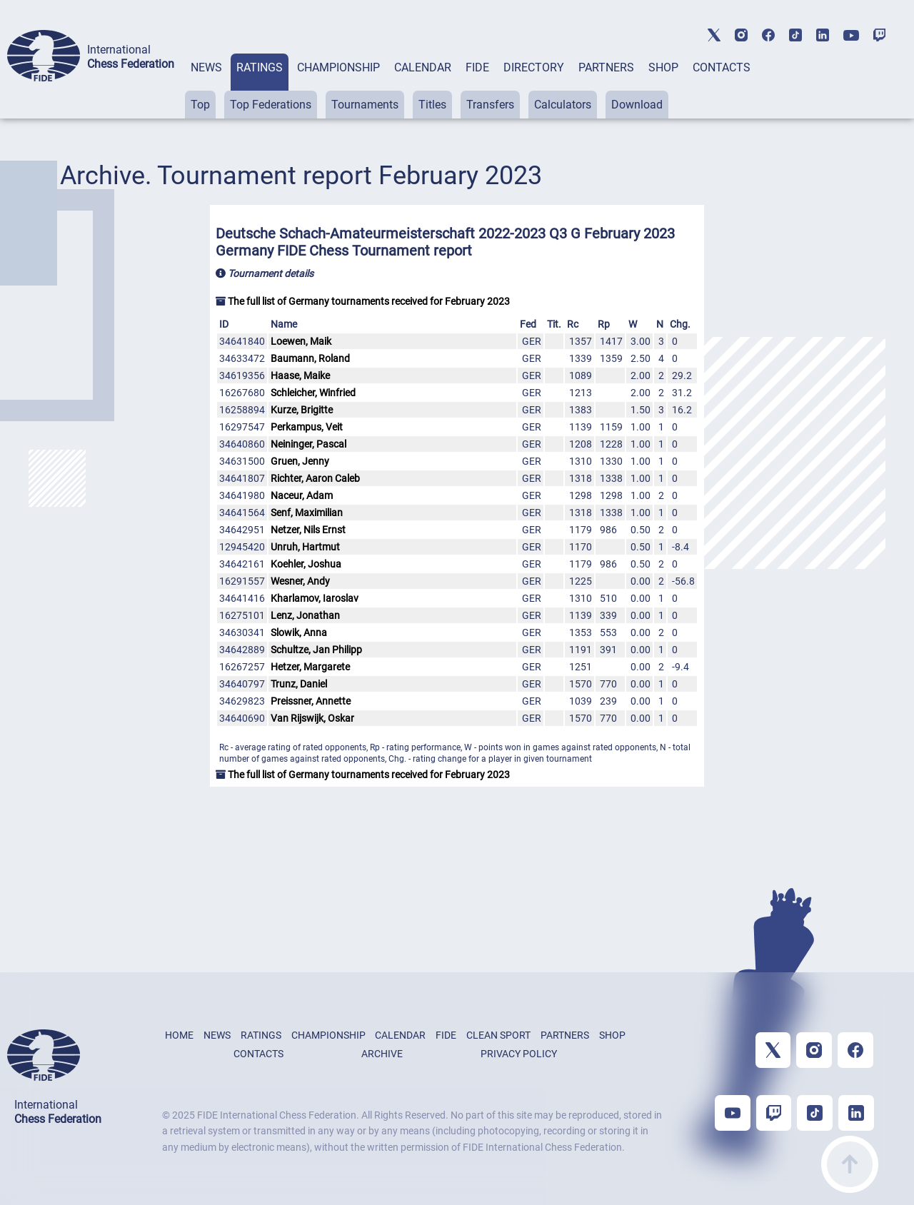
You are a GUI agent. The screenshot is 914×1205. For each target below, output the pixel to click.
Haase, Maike (300, 375)
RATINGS (259, 67)
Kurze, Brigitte (302, 409)
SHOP (663, 67)
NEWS (206, 67)
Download (637, 104)
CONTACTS (721, 67)
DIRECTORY (533, 67)
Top (200, 104)
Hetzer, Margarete (310, 666)
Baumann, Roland (310, 358)
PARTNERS (606, 67)
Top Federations (270, 104)
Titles (432, 104)
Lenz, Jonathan (305, 615)
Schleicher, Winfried (313, 392)
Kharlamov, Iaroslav (314, 598)
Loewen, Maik (301, 341)
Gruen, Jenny (300, 461)
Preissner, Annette (311, 701)
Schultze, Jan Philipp (316, 649)
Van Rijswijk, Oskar (312, 718)
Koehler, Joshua (306, 564)
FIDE (477, 67)
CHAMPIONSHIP (338, 67)
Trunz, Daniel (299, 684)
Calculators (562, 104)
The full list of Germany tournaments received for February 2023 (363, 301)
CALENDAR (422, 67)
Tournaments (364, 104)
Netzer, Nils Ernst (308, 529)
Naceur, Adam (302, 495)
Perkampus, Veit (307, 427)
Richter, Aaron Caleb (315, 478)
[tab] (206, 86)
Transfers (490, 104)
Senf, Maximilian (307, 512)
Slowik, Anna (299, 632)
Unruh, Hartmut (305, 547)
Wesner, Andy (300, 581)
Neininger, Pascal (308, 444)
